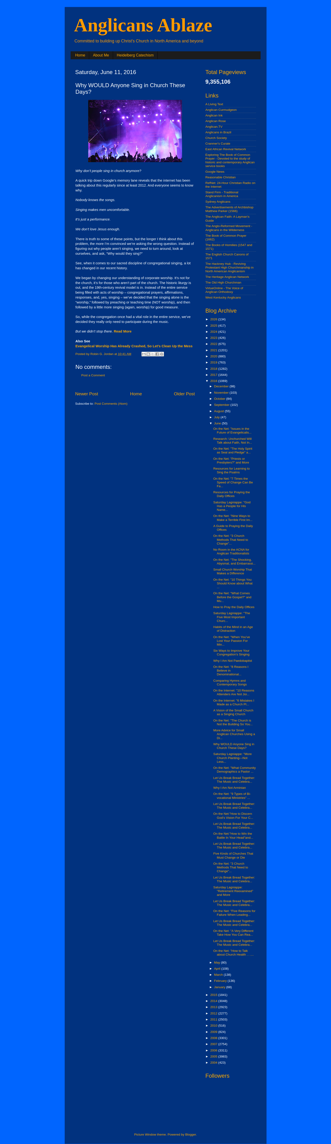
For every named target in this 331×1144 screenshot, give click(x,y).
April (217, 968)
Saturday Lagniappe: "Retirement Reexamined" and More (233, 891)
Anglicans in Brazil (218, 132)
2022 (214, 344)
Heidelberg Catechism (135, 55)
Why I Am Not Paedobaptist (232, 660)
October (220, 398)
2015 (214, 995)
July (217, 417)
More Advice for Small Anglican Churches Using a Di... (234, 734)
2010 (214, 1025)
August (219, 411)
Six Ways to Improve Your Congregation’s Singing (231, 652)
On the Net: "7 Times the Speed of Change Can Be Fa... (233, 482)
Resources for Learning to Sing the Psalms (231, 470)
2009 (214, 1032)
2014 (214, 1001)
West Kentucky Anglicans (223, 297)
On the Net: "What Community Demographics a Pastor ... (234, 769)
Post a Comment (93, 375)
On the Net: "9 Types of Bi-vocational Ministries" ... (232, 795)
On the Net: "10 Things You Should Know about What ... (232, 583)
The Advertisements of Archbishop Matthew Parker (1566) (229, 209)
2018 (214, 368)
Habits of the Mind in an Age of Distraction (233, 628)
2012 (214, 1013)
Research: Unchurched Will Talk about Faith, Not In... (232, 440)
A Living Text (214, 104)
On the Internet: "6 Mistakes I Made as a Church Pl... (233, 702)
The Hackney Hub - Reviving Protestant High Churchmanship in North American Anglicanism (229, 267)
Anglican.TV (214, 126)
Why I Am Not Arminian (229, 787)
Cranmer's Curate (217, 143)
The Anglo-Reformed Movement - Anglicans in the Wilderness (228, 228)
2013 (214, 1007)
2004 (214, 1062)
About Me (101, 55)
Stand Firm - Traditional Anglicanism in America (221, 194)
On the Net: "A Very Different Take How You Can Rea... (233, 932)
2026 (214, 319)
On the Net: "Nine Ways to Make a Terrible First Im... (232, 517)
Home (80, 55)
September (222, 405)
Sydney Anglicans (218, 201)
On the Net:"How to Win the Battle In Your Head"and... (233, 835)
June (218, 423)
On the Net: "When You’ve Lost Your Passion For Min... (231, 640)
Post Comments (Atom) (111, 403)
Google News (214, 171)
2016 (214, 381)
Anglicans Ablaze (143, 25)
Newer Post (86, 393)
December (222, 386)
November (222, 392)
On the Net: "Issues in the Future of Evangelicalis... (232, 430)
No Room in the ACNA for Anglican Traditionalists (231, 551)
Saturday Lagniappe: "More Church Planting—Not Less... (232, 757)
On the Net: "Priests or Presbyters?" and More (231, 460)
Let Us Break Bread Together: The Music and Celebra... (234, 779)
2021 (214, 350)
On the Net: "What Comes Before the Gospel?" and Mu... (232, 596)
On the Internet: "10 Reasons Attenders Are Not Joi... (233, 692)
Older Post (184, 393)
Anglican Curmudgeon (221, 110)
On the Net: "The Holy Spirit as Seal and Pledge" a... (232, 450)
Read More (123, 331)
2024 (214, 331)
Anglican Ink (214, 115)
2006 (214, 1050)
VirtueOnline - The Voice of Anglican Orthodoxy (224, 290)
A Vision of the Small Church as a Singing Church (233, 712)
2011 (214, 1019)
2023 (214, 338)
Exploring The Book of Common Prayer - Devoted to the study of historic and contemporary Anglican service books (230, 160)
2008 (214, 1038)
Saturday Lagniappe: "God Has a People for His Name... (232, 506)
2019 (214, 362)
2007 (214, 1044)
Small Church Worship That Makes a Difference (232, 571)
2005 (214, 1056)
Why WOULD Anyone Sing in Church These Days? (233, 746)
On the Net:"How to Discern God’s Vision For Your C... (233, 815)
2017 (214, 375)
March (219, 974)
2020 (214, 356)
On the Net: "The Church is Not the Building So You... (233, 722)
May (217, 962)
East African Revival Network (225, 149)
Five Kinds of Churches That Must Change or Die (233, 855)
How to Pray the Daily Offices (233, 607)
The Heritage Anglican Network (227, 277)
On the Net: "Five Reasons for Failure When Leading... (234, 912)
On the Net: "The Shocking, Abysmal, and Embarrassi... (234, 561)
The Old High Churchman (223, 282)
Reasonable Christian (220, 177)
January (220, 987)
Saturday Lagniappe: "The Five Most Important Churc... (231, 616)
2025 (214, 325)
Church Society (216, 138)
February (221, 981)
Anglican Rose (215, 121)
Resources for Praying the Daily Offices (231, 494)
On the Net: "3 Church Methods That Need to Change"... (230, 539)
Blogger (190, 1134)
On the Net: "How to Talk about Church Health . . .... (233, 952)
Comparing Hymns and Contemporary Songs (230, 682)
